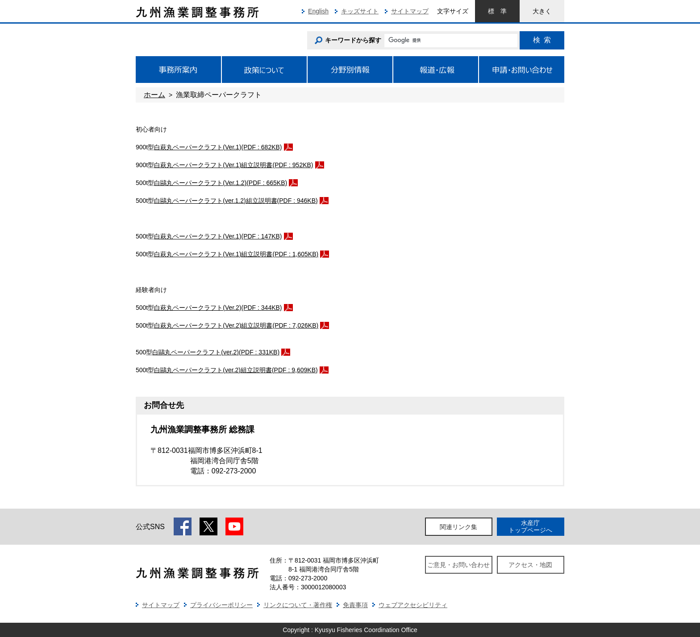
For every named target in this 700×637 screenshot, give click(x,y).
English (318, 11)
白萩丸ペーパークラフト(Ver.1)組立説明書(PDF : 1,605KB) (236, 254)
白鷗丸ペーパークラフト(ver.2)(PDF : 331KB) (215, 352)
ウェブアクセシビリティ (413, 604)
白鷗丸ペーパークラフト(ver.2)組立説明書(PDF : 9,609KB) (235, 370)
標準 (497, 11)
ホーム (154, 95)
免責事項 (355, 604)
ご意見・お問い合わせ (458, 564)
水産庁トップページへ (530, 526)
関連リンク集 (458, 526)
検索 (542, 40)
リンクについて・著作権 (297, 604)
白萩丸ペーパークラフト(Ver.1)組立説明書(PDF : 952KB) (233, 164)
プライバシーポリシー (221, 604)
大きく (542, 11)
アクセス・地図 (530, 564)
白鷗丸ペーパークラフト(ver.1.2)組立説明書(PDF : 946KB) (235, 200)
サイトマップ (410, 11)
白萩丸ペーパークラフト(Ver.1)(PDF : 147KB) (218, 236)
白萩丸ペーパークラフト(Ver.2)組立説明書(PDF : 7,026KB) (236, 325)
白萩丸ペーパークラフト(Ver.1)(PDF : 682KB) (218, 147)
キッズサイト (360, 11)
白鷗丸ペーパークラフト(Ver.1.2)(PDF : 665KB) (220, 182)
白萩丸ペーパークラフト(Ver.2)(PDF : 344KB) (218, 307)
